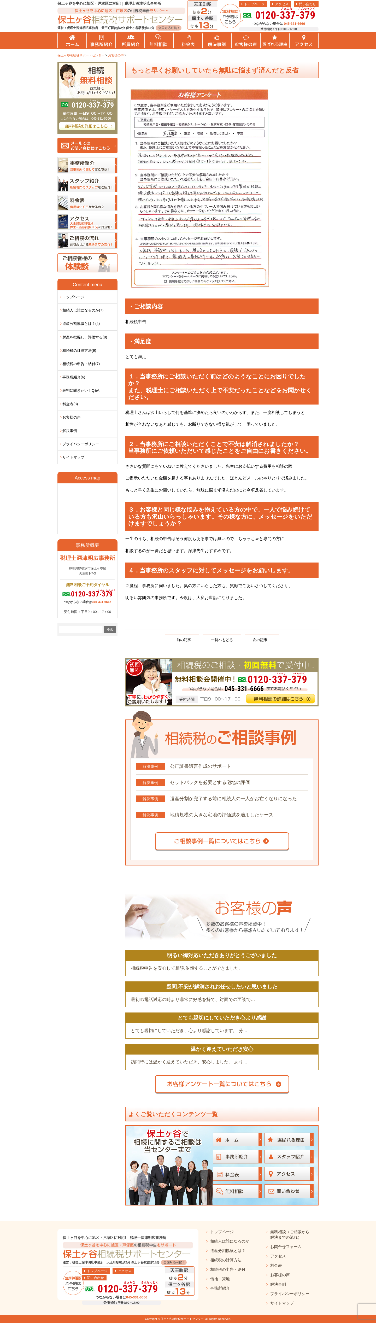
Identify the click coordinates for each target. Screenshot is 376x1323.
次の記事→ (262, 640)
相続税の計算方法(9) (79, 350)
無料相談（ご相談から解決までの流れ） (289, 1234)
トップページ (254, 4)
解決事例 (69, 431)
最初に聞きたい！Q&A (80, 390)
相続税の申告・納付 (227, 1269)
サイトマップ (73, 457)
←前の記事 (182, 640)
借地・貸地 (220, 1279)
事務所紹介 (220, 1288)
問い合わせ (307, 4)
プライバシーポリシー (80, 444)
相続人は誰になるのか (229, 1241)
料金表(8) (70, 404)
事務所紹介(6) (73, 377)
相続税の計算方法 (226, 1260)
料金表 (276, 1265)
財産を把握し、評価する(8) (84, 337)
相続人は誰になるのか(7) (82, 310)
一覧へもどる (222, 640)
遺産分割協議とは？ (227, 1250)
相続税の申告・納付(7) (81, 364)
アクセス (282, 4)
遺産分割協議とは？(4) (81, 323)
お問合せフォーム (286, 1246)
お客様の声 (71, 417)
